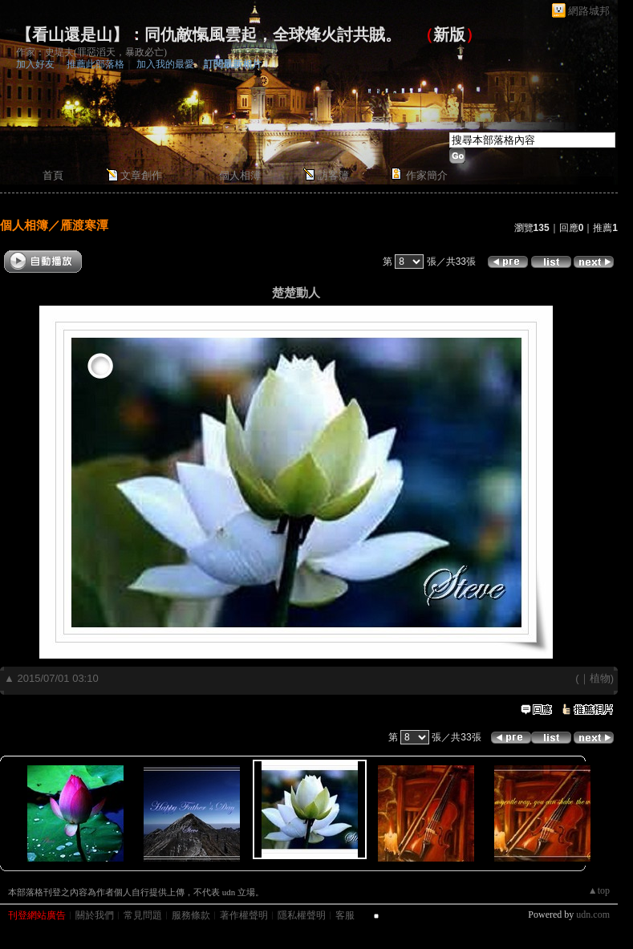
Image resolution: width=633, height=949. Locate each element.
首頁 (53, 175)
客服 (345, 915)
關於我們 (94, 915)
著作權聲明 (244, 915)
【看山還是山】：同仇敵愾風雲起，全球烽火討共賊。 (208, 34)
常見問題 (143, 915)
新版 (449, 34)
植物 (600, 678)
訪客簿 (333, 175)
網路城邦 (589, 11)
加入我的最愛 (165, 64)
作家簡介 (427, 175)
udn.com (593, 914)
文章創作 (141, 175)
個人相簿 (240, 175)
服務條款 (191, 915)
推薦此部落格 (95, 64)
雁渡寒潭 (84, 225)
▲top (599, 890)
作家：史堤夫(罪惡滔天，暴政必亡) (91, 52)
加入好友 (35, 64)
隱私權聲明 (302, 915)
